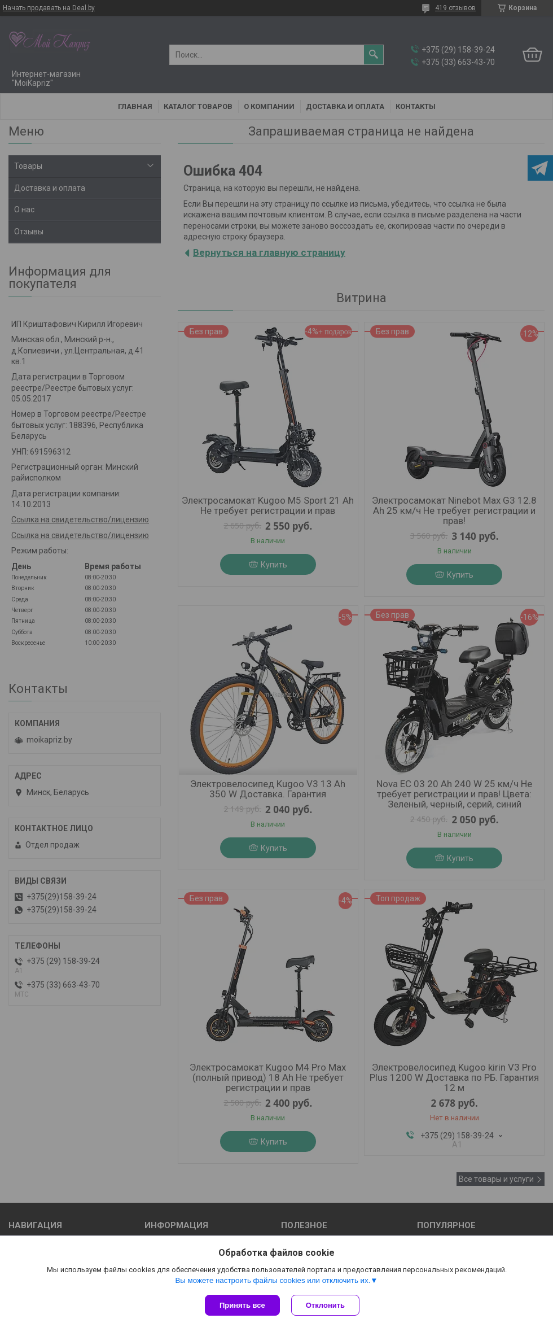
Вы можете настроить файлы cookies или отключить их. (272, 1280)
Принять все (242, 1305)
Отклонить (325, 1305)
